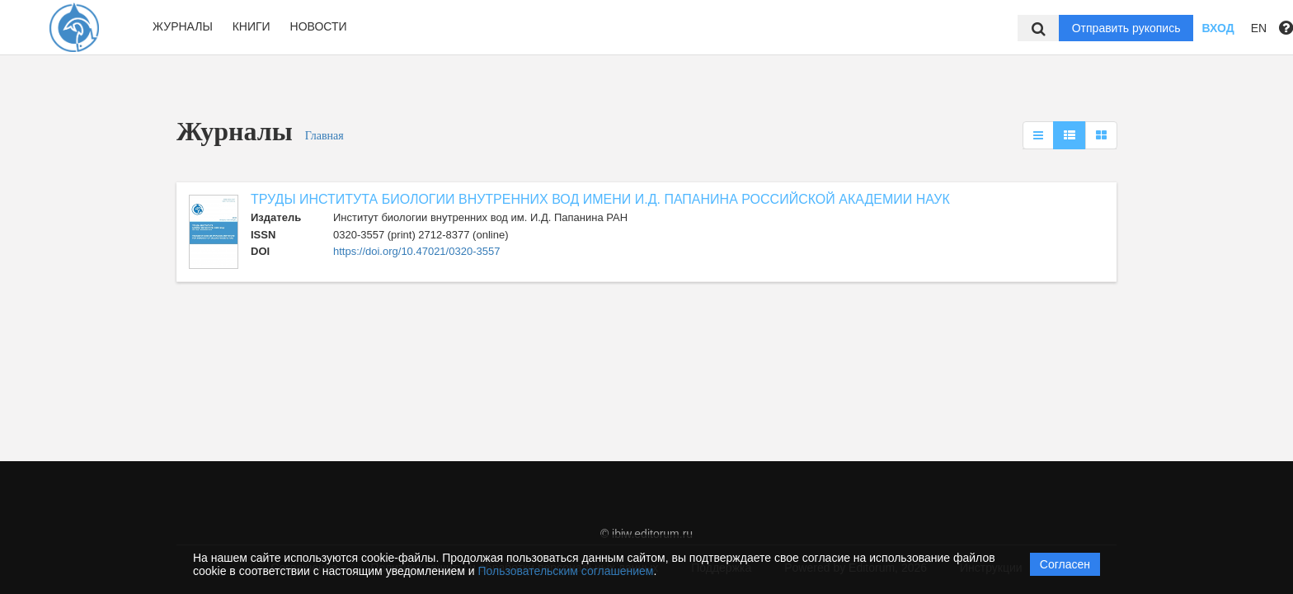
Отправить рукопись (1126, 28)
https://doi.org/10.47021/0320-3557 (416, 251)
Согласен (1065, 564)
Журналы (183, 26)
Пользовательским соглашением (566, 571)
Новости (318, 26)
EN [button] (1259, 28)
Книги (251, 26)
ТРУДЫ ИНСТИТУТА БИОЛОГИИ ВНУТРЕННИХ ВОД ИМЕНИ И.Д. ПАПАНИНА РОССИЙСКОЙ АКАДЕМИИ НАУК (600, 199)
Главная (324, 136)
